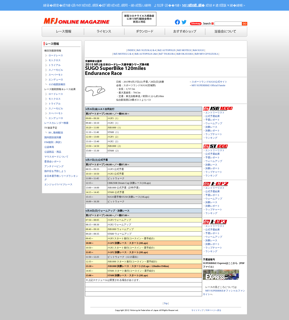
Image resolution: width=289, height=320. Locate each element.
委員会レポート (52, 161)
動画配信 (58, 132)
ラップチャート (213, 134)
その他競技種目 (57, 84)
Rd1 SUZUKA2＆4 (146, 50)
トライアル (55, 65)
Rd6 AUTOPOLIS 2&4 (146, 53)
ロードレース (56, 55)
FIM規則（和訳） (53, 142)
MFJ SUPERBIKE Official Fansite (208, 85)
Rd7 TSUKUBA (167, 53)
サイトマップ (197, 310)
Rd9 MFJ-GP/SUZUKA (206, 53)
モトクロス (55, 60)
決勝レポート (212, 130)
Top (166, 303)
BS (50, 132)
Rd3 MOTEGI (184, 50)
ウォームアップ (213, 123)
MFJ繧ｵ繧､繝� (193, 5)
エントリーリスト (215, 112)
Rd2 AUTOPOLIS (166, 50)
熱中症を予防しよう (55, 171)
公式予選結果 (212, 116)
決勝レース (211, 127)
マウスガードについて (56, 156)
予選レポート (212, 119)
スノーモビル (56, 69)
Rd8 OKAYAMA (185, 53)
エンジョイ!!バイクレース (58, 184)
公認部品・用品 (52, 151)
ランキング (211, 137)
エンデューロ (56, 79)
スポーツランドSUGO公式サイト (209, 81)
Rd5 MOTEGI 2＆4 (123, 53)
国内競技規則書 (52, 137)
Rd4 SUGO (198, 50)
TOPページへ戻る (213, 310)
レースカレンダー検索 (56, 123)
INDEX (131, 50)
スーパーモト (56, 74)
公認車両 (49, 147)
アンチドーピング (54, 166)
